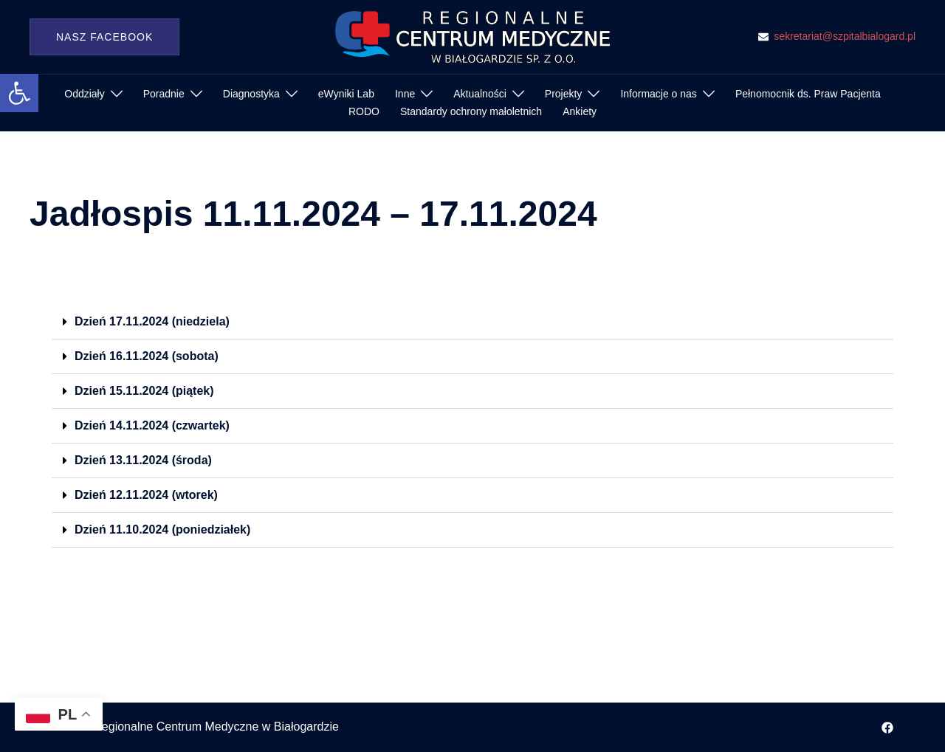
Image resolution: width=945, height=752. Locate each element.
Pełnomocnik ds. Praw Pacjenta (808, 94)
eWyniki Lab (346, 94)
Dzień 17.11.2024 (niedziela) (152, 321)
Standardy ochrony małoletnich (471, 111)
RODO (363, 111)
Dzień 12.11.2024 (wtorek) (146, 495)
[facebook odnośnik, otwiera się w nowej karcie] (887, 726)
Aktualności (479, 94)
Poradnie (164, 94)
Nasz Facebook (104, 37)
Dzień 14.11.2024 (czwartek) (152, 425)
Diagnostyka (251, 94)
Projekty (564, 94)
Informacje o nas (658, 94)
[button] (19, 93)
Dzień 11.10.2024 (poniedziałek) (162, 529)
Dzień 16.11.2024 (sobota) (147, 356)
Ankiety (580, 111)
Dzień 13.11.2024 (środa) (143, 460)
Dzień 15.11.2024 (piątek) (144, 390)
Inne (405, 94)
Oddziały (84, 94)
